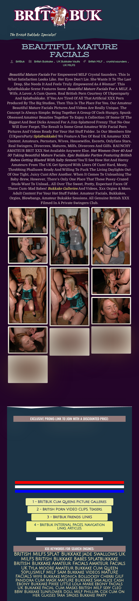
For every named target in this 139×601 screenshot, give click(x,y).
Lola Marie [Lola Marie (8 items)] (83, 584)
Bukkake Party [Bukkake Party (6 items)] (93, 595)
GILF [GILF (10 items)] (119, 576)
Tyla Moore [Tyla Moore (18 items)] (41, 568)
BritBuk (20, 61)
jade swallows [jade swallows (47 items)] (99, 554)
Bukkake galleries (63, 189)
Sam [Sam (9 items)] (97, 580)
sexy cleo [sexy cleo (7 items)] (112, 588)
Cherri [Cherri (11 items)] (107, 576)
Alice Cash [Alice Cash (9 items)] (113, 580)
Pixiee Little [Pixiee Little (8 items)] (59, 584)
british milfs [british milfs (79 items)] (30, 554)
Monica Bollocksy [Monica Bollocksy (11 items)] (80, 576)
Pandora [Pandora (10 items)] (24, 580)
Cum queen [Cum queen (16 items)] (105, 568)
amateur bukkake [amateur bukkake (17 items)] (73, 568)
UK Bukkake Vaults (68, 61)
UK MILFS (69, 65)
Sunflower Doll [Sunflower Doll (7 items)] (56, 592)
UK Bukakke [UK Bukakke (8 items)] (29, 588)
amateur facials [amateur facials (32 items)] (70, 563)
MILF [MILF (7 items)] (78, 592)
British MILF (95, 61)
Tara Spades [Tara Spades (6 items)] (68, 595)
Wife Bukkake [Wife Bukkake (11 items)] (46, 576)
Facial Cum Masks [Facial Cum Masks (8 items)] (59, 588)
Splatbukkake (45, 136)
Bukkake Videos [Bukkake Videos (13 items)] (83, 572)
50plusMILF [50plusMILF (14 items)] (33, 572)
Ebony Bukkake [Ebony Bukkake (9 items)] (32, 584)
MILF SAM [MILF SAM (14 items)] (56, 572)
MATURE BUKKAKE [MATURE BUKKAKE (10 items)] (75, 580)
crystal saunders (116, 61)
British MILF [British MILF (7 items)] (90, 588)
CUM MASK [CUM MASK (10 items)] (46, 580)
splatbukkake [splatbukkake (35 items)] (103, 559)
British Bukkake (43, 61)
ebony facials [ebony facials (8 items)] (108, 584)
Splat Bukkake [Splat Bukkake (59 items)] (64, 554)
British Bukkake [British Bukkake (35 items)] (32, 563)
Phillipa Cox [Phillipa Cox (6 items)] (95, 592)
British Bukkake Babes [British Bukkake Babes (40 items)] (61, 559)
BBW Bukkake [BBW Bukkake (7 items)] (26, 592)
